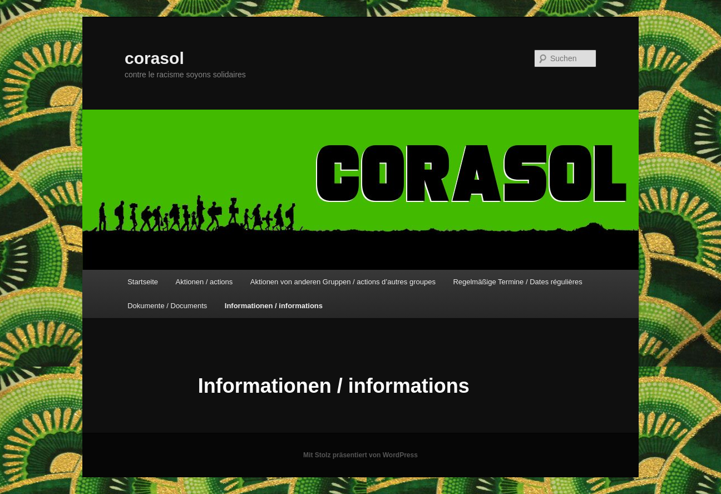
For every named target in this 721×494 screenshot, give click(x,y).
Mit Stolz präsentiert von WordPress (360, 455)
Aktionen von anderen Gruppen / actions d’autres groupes (343, 282)
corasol (154, 58)
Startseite (142, 282)
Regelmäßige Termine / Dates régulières (517, 282)
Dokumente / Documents (167, 306)
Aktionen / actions (204, 282)
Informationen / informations (274, 306)
